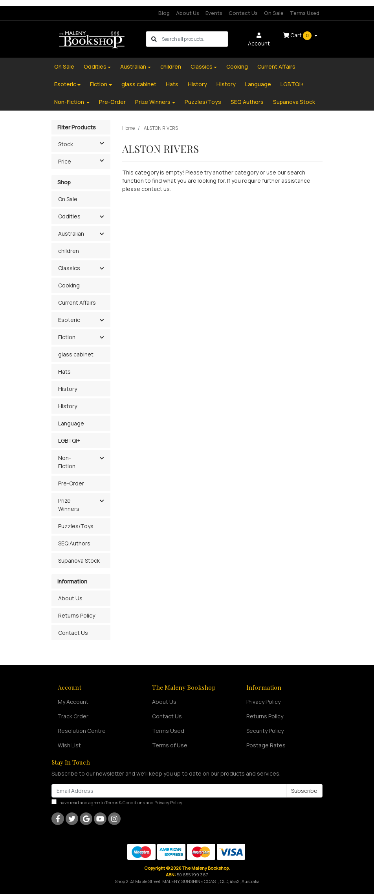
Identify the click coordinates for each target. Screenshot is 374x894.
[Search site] (154, 39)
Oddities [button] (69, 216)
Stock (84, 143)
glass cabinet (138, 84)
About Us (187, 12)
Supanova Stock (294, 101)
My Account (73, 701)
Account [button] (259, 40)
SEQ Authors (247, 101)
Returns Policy (76, 615)
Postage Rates (266, 745)
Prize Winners (152, 101)
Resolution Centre (82, 730)
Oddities (95, 66)
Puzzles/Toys (203, 101)
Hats (172, 84)
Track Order (73, 716)
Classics (202, 66)
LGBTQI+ (292, 84)
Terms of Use (169, 745)
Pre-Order (112, 101)
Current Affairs (276, 66)
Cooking (237, 66)
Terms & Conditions (125, 802)
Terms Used (304, 12)
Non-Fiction (69, 101)
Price (84, 160)
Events (213, 12)
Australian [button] (71, 233)
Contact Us (243, 12)
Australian (133, 66)
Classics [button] (69, 268)
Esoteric (65, 84)
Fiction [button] (66, 337)
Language (258, 84)
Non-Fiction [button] (66, 462)
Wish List (69, 745)
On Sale (274, 12)
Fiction (98, 84)
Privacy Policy (263, 701)
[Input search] (194, 39)
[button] (101, 217)
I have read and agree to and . (117, 802)
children (170, 66)
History (197, 84)
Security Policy (265, 730)
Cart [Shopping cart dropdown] (298, 35)
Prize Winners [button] (68, 504)
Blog (164, 12)
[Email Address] (168, 791)
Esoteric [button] (69, 319)
